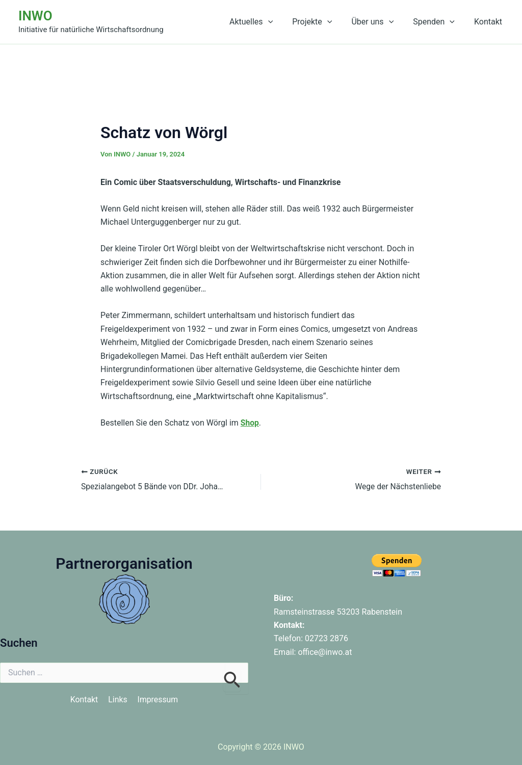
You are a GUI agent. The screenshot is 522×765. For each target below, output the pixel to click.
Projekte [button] (323, 22)
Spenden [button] (438, 22)
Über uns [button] (380, 22)
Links (117, 699)
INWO (35, 15)
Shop (250, 423)
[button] (282, 22)
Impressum (158, 699)
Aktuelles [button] (264, 22)
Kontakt (490, 22)
